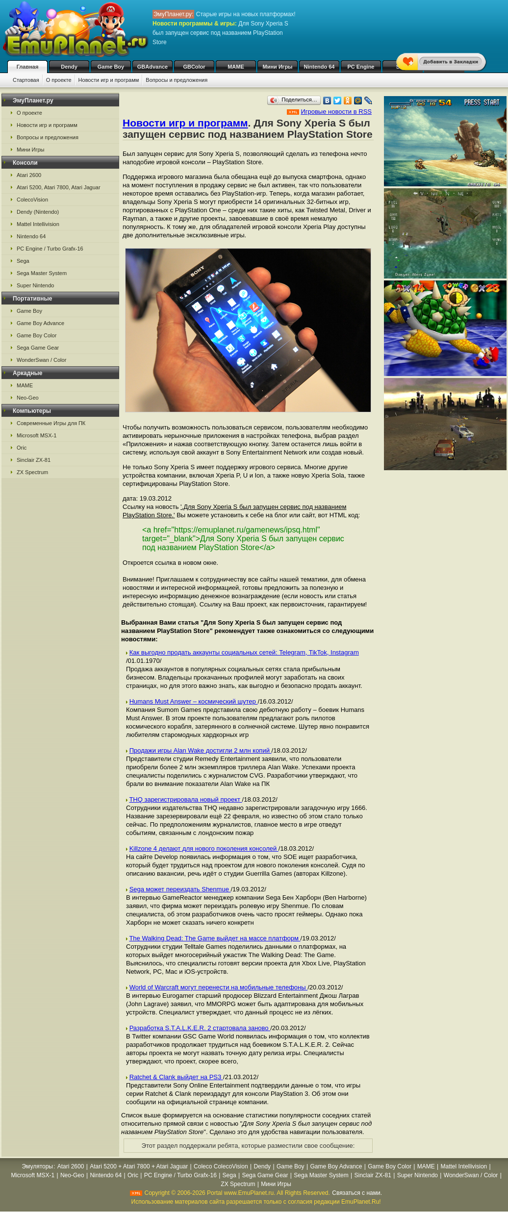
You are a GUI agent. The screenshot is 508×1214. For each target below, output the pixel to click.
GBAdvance (152, 67)
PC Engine (360, 67)
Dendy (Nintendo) (38, 212)
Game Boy (111, 67)
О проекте (59, 80)
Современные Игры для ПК (51, 423)
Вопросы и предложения (176, 80)
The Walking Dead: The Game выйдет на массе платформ (214, 938)
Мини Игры (278, 67)
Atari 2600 (29, 175)
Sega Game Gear (38, 348)
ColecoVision (32, 199)
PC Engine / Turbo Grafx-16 (50, 249)
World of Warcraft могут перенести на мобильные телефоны (218, 987)
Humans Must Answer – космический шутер (193, 701)
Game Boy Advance (40, 323)
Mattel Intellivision (38, 224)
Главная (28, 67)
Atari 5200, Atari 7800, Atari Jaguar (59, 187)
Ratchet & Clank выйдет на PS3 (176, 1077)
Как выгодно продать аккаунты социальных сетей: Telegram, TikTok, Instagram (244, 652)
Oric (21, 448)
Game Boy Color (36, 335)
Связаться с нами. (357, 1192)
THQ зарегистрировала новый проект (185, 799)
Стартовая (26, 80)
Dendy (69, 67)
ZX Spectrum (32, 472)
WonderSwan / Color (41, 360)
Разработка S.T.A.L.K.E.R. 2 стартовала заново (200, 1028)
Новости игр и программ (108, 80)
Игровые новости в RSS (336, 111)
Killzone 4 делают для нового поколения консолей (204, 848)
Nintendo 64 (319, 67)
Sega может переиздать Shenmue (180, 889)
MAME (236, 67)
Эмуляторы (37, 1166)
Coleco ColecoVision (221, 1166)
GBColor (194, 67)
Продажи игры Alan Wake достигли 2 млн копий (200, 750)
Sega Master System (42, 273)
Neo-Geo (28, 398)
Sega (23, 261)
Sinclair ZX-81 (34, 460)
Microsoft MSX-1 (36, 435)
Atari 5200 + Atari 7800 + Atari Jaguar (139, 1166)
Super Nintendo (35, 285)
